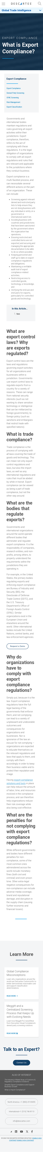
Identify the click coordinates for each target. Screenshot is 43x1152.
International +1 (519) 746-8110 (21, 1111)
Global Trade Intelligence (16, 10)
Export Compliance (14, 88)
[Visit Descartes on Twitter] (27, 1131)
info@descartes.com (21, 1121)
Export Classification (14, 107)
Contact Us (21, 1063)
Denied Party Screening (15, 93)
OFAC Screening (13, 98)
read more (12, 1033)
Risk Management (13, 102)
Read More (12, 996)
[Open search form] (39, 4)
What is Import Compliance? (15, 1090)
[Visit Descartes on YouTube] (21, 1131)
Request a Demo (17, 646)
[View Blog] (11, 1131)
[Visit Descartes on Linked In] (16, 1131)
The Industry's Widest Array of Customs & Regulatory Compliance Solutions (20, 1081)
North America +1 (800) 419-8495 (21, 1102)
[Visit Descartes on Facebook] (32, 1131)
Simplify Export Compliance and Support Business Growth (19, 1086)
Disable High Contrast (25, 1140)
